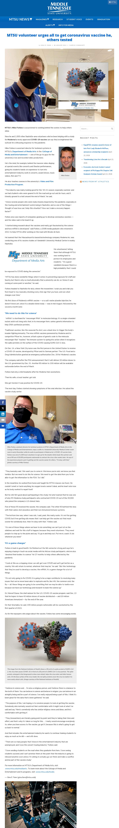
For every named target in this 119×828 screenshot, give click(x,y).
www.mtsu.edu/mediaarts (16, 768)
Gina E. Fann (46, 45)
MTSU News (19, 19)
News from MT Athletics (95, 182)
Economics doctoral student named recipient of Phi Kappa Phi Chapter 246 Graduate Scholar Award (98, 170)
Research (58, 19)
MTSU (113, 2)
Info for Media (66, 25)
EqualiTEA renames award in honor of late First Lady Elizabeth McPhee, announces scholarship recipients (97, 148)
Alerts (49, 25)
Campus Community (77, 45)
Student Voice (74, 19)
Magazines (41, 19)
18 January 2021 (60, 45)
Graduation (103, 19)
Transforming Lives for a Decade (95, 159)
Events (89, 19)
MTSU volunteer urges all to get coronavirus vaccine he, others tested (59, 37)
